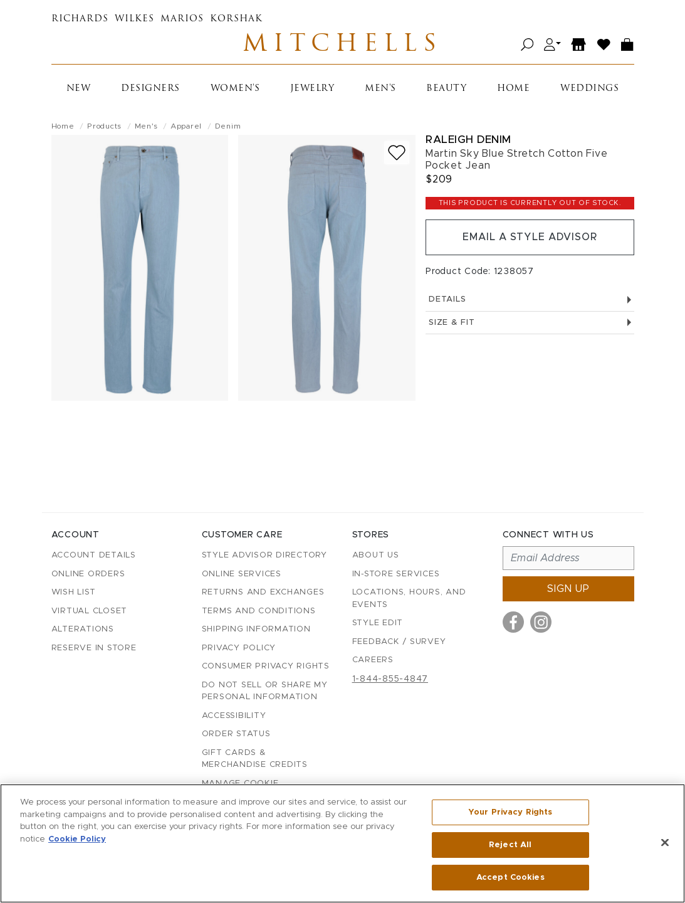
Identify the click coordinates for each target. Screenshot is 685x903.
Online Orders (88, 574)
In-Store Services (396, 574)
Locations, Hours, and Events (409, 598)
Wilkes (134, 19)
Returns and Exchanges (263, 592)
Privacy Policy (239, 648)
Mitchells (343, 45)
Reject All (510, 845)
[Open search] (527, 45)
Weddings (589, 89)
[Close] (665, 843)
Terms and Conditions (259, 611)
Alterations (82, 629)
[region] (342, 843)
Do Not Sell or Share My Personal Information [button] (265, 691)
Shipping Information (256, 629)
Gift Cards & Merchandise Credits (255, 759)
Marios (182, 19)
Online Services (241, 574)
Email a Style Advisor (530, 238)
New (78, 89)
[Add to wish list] (396, 153)
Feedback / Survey (399, 642)
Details (529, 301)
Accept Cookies (510, 877)
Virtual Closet (89, 611)
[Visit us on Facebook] (513, 622)
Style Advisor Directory (264, 555)
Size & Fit (529, 324)
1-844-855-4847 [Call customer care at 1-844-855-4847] (390, 679)
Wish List (73, 592)
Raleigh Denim (468, 140)
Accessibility (234, 716)
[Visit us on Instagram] (541, 622)
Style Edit (378, 623)
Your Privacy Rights (510, 812)
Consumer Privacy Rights (266, 666)
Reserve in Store (94, 648)
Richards (79, 19)
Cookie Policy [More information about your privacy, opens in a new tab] (77, 839)
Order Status (236, 734)
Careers (373, 660)
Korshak (236, 19)
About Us (375, 555)
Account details (93, 555)
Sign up (568, 589)
